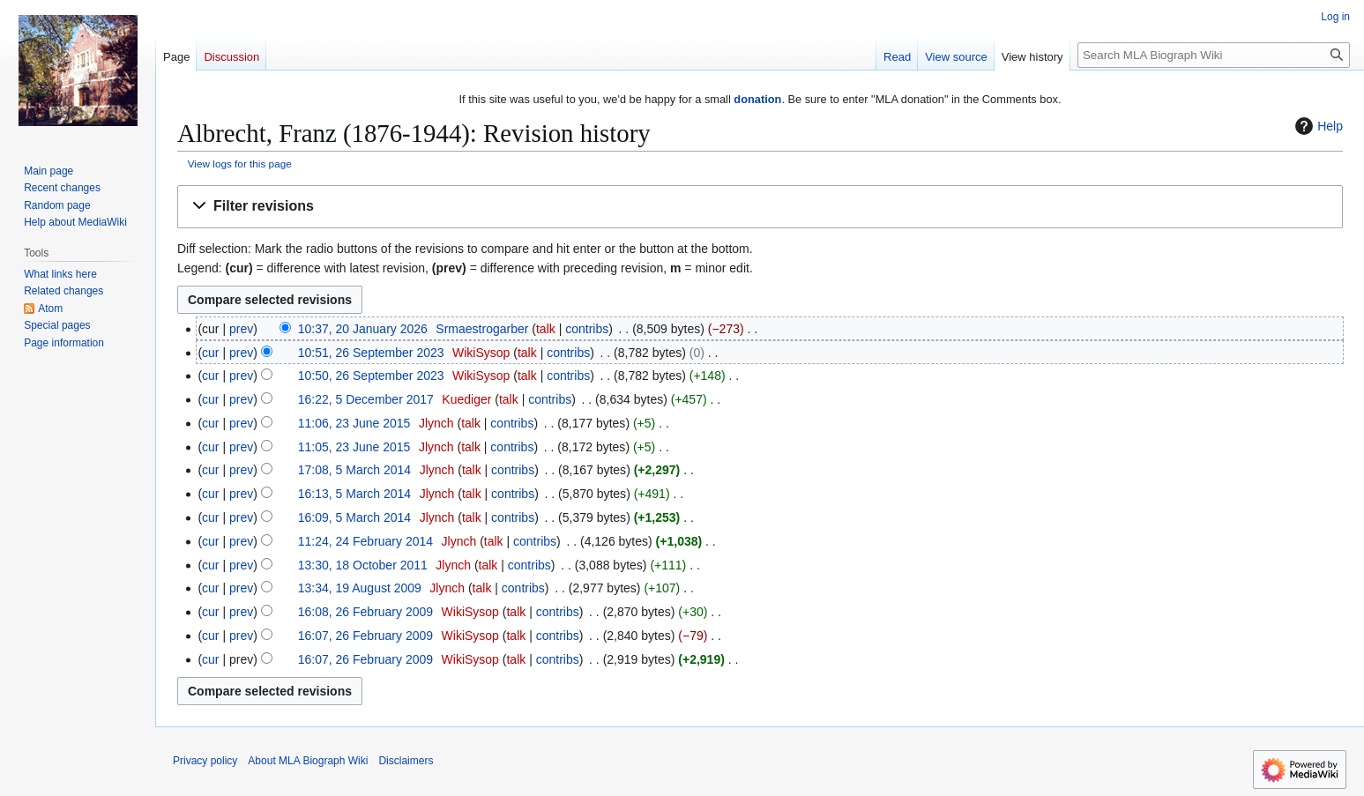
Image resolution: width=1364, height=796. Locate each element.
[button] (760, 207)
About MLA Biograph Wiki (308, 761)
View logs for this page (240, 163)
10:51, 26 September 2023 (371, 353)
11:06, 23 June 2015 (354, 423)
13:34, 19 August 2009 (359, 588)
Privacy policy (205, 761)
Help (1317, 126)
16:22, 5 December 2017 (366, 399)
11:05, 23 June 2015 (354, 447)
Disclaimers (405, 761)
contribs (586, 329)
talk (545, 329)
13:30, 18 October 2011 (363, 565)
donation (757, 99)
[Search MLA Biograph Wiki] (1213, 55)
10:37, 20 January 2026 (363, 329)
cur (210, 353)
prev (241, 329)
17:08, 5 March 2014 (354, 470)
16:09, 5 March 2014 (354, 517)
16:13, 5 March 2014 (354, 494)
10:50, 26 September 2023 (371, 375)
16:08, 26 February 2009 (365, 612)
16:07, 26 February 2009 (365, 636)
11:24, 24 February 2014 (365, 541)
